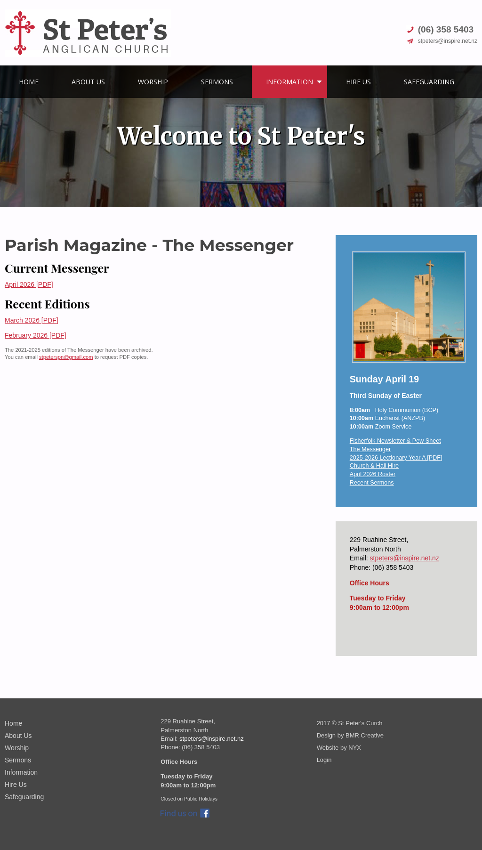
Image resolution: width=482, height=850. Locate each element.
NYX (354, 747)
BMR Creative (364, 735)
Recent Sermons (372, 482)
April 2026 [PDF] (29, 284)
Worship (153, 81)
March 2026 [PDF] (31, 320)
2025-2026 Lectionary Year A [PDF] (396, 457)
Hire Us (358, 81)
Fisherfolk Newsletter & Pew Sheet (395, 440)
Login (324, 759)
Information (289, 81)
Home (29, 81)
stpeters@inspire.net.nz (404, 558)
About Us (88, 81)
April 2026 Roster (372, 474)
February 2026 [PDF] (35, 335)
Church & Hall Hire (374, 465)
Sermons (217, 81)
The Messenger (370, 449)
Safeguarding (429, 81)
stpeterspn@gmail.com (66, 357)
